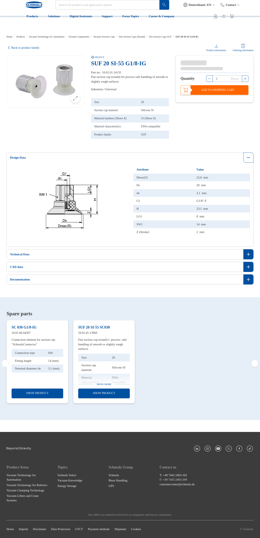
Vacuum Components (78, 36)
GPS (111, 513)
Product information (216, 50)
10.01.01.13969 (87, 372)
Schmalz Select (66, 502)
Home (9, 36)
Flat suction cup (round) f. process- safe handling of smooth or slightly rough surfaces (102, 384)
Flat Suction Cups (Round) (132, 36)
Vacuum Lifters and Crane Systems (22, 526)
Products (15, 26)
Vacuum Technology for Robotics (27, 512)
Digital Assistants (64, 26)
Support (90, 26)
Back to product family (22, 47)
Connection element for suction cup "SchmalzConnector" (33, 382)
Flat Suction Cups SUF (160, 36)
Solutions (37, 26)
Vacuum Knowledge (69, 508)
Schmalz (113, 502)
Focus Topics (114, 26)
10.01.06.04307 (21, 372)
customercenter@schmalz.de (177, 511)
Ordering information (243, 50)
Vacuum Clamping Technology (25, 518)
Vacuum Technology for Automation (46, 36)
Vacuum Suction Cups (104, 36)
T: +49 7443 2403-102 (173, 502)
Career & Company (145, 26)
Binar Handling (117, 508)
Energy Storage (66, 513)
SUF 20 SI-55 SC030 (94, 367)
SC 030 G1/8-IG (24, 367)
